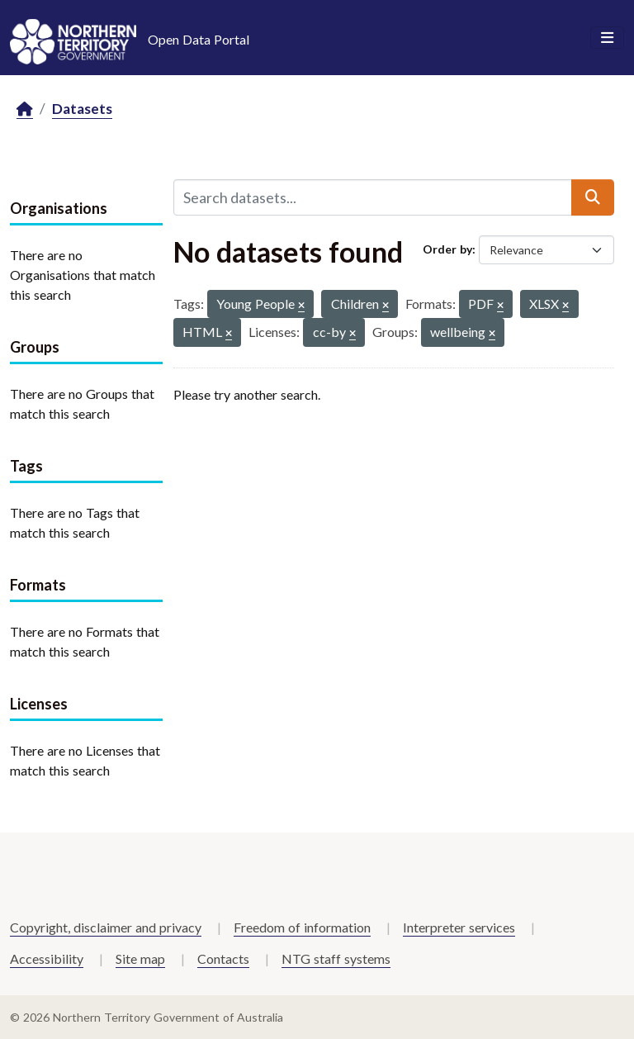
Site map (140, 958)
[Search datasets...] (372, 197)
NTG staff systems (336, 958)
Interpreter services (459, 927)
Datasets (82, 108)
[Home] (25, 109)
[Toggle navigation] (607, 38)
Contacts (223, 958)
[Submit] (592, 197)
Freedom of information (302, 927)
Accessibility (46, 958)
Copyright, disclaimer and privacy (105, 927)
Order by (447, 249)
